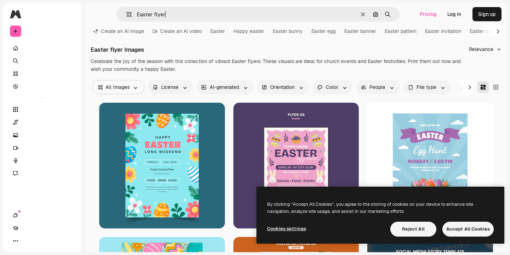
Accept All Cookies (468, 229)
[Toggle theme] (41, 240)
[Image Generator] (42, 135)
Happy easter (248, 31)
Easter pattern (400, 31)
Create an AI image (119, 31)
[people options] (378, 87)
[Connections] (15, 240)
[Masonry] (483, 87)
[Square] (496, 87)
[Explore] (42, 86)
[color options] (333, 87)
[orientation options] (283, 87)
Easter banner (360, 31)
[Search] (42, 61)
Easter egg (323, 31)
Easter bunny (288, 31)
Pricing (428, 14)
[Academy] (28, 240)
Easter (217, 31)
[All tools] (42, 109)
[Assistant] (42, 173)
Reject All (413, 229)
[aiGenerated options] (225, 87)
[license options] (170, 87)
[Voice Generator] (42, 160)
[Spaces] (42, 122)
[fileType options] (427, 87)
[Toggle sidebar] (69, 14)
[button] (126, 14)
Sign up (487, 14)
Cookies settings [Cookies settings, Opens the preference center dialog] (286, 229)
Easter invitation (443, 31)
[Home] (42, 48)
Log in (454, 14)
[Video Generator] (42, 147)
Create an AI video (177, 31)
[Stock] (42, 73)
